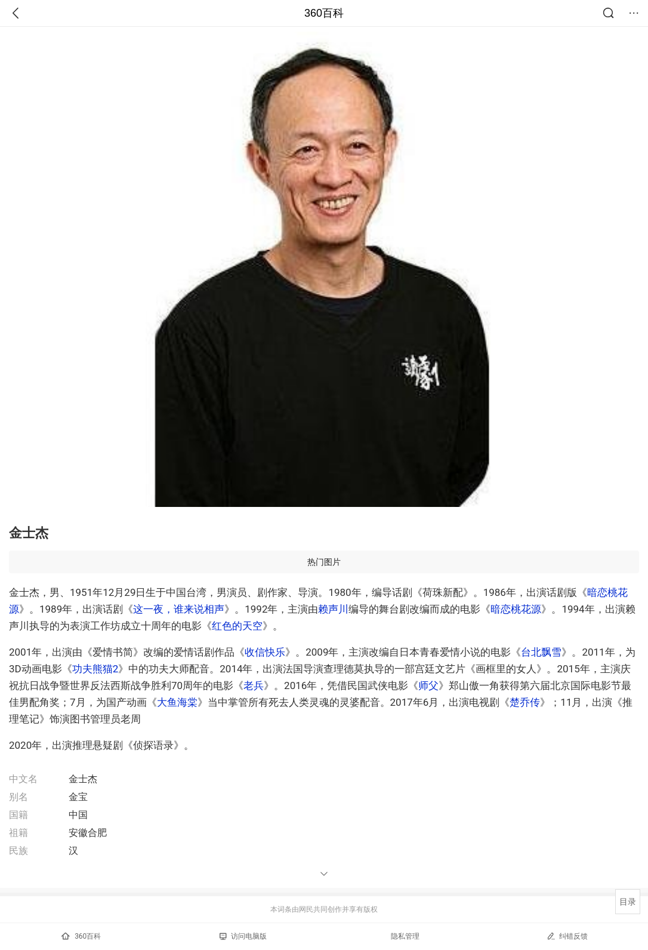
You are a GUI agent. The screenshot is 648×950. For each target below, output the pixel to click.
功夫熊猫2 (95, 669)
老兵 (253, 685)
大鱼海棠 (177, 702)
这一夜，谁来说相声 (178, 609)
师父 (428, 685)
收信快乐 (265, 652)
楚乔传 (525, 702)
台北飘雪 (541, 652)
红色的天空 (237, 626)
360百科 (324, 13)
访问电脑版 (243, 936)
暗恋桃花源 (515, 609)
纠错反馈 (567, 935)
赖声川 (333, 609)
